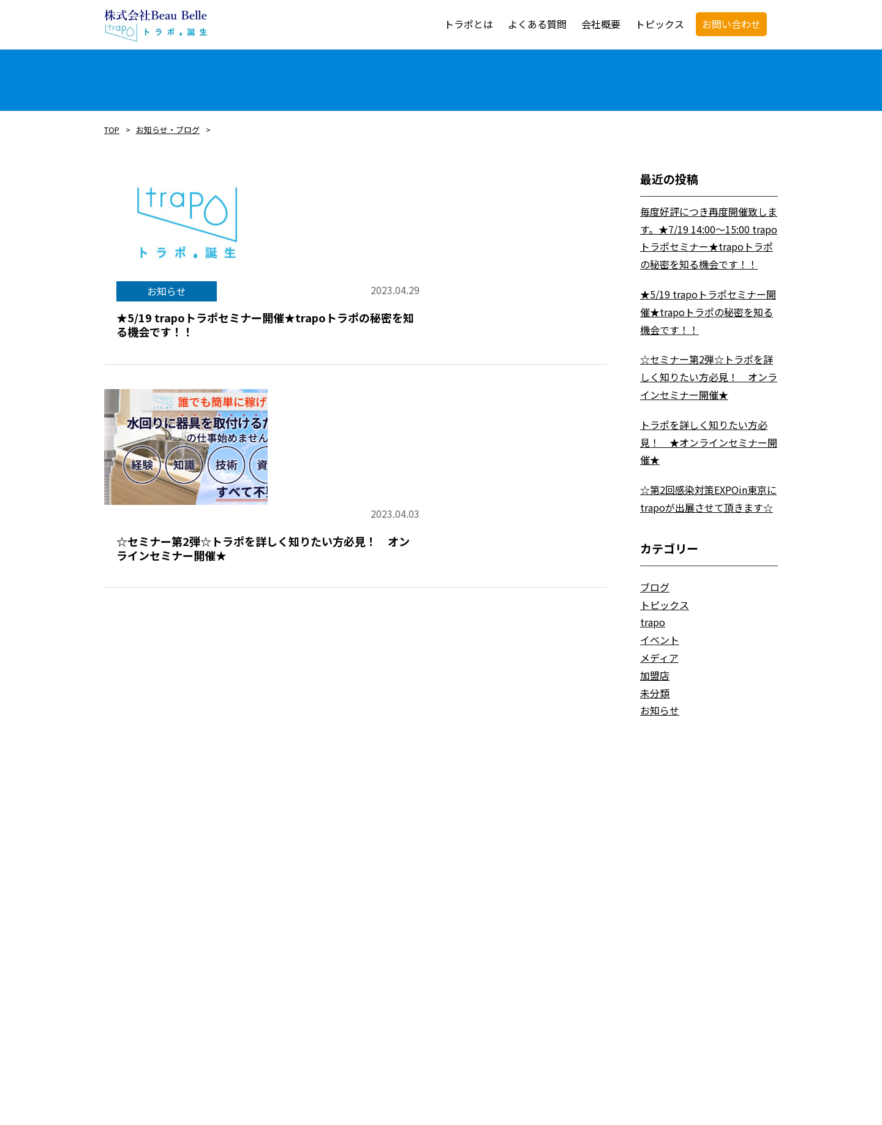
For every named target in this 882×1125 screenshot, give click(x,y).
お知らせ (659, 710)
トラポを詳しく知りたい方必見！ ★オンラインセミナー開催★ (708, 442)
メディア (659, 657)
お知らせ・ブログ (168, 129)
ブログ (654, 587)
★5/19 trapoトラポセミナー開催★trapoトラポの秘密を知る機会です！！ (708, 312)
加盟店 (654, 675)
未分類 (654, 693)
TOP (111, 129)
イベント (659, 639)
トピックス (664, 604)
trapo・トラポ (155, 25)
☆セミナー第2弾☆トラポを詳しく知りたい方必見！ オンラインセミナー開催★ (708, 377)
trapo (652, 622)
